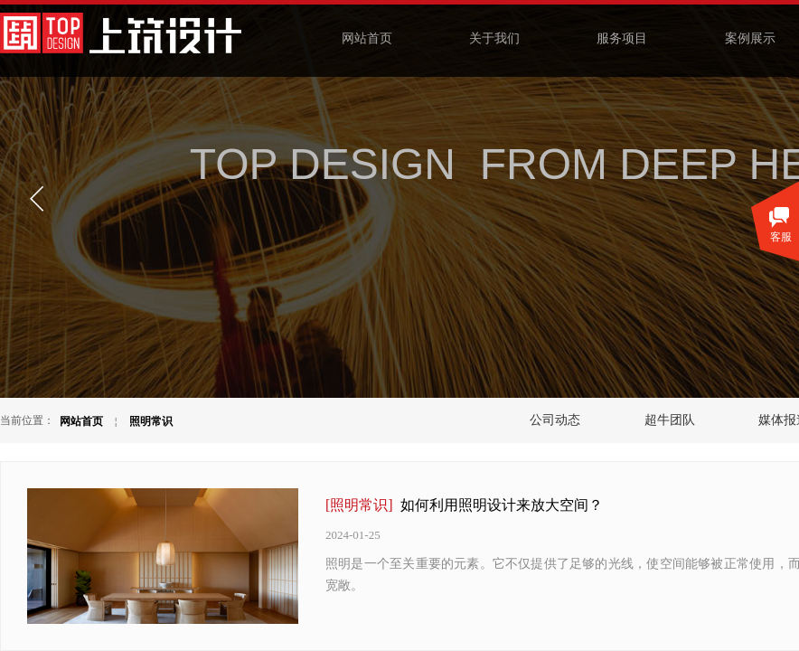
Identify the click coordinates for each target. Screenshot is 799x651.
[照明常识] (359, 505)
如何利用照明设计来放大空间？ (501, 505)
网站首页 (81, 421)
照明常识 (151, 421)
